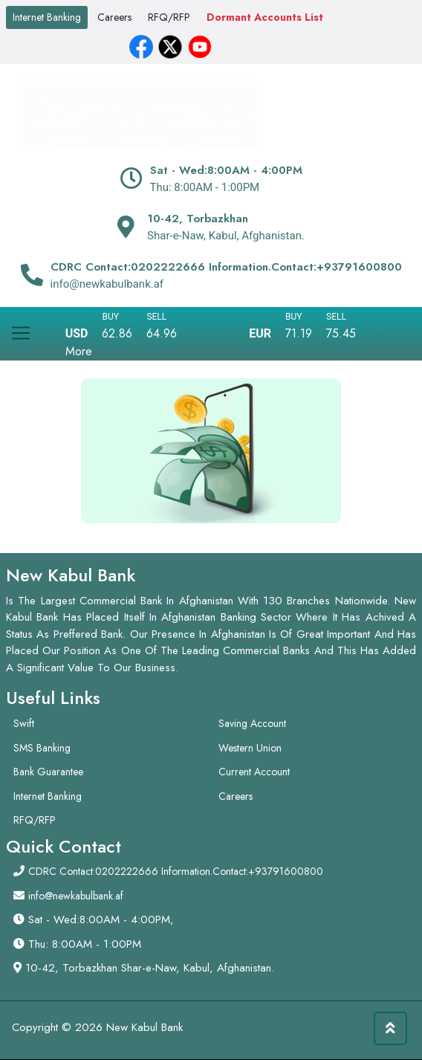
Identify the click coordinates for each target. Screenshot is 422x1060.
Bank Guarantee (48, 771)
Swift (23, 723)
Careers (114, 17)
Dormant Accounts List (265, 17)
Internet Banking (47, 17)
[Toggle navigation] (21, 327)
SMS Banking (42, 747)
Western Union (250, 747)
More (78, 351)
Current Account (254, 771)
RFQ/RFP (169, 17)
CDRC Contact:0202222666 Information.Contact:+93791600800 (175, 871)
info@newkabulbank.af (75, 895)
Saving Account (252, 723)
